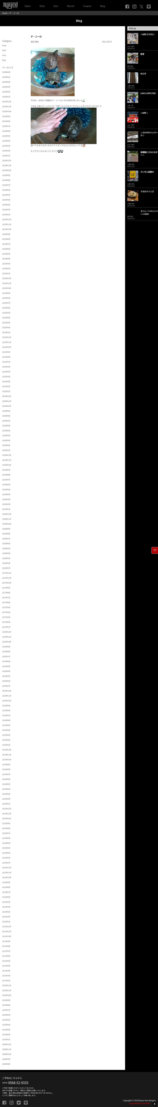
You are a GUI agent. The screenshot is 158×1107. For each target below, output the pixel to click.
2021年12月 (6, 337)
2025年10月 (6, 111)
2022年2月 (6, 327)
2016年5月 (6, 666)
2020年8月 (6, 416)
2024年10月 (6, 170)
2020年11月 (6, 401)
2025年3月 (6, 146)
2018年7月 (6, 538)
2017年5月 (6, 607)
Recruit (70, 6)
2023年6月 (6, 249)
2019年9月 (6, 470)
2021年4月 (6, 376)
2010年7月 (6, 1010)
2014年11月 (6, 755)
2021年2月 (6, 386)
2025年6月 (6, 131)
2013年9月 (6, 823)
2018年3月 (6, 558)
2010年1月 (6, 1039)
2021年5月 (6, 372)
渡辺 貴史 (35, 42)
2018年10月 (6, 524)
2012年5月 (6, 902)
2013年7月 (6, 833)
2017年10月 (6, 583)
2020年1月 (6, 450)
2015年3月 (6, 735)
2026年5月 (6, 77)
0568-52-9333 (18, 1082)
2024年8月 (6, 180)
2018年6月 (6, 543)
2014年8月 (6, 769)
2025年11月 (6, 106)
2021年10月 (6, 347)
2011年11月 (6, 931)
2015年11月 (6, 696)
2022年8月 (6, 298)
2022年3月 (6, 322)
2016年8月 (6, 651)
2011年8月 (6, 946)
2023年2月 (6, 268)
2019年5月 (6, 489)
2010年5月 (6, 1020)
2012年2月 (6, 917)
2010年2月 (6, 1034)
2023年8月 (6, 239)
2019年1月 (6, 509)
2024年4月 (6, 200)
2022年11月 (6, 283)
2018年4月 (6, 553)
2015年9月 (6, 705)
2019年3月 (6, 499)
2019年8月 (6, 475)
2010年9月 (6, 1000)
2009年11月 (6, 1049)
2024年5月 (6, 195)
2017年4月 (6, 612)
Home (5, 13)
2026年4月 (6, 82)
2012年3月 (6, 912)
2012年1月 (6, 921)
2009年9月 (6, 1059)
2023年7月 (6, 244)
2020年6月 (6, 426)
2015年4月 (6, 730)
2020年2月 (6, 445)
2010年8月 (6, 1005)
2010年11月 (6, 990)
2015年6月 (6, 720)
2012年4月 (6, 907)
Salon (28, 6)
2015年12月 (6, 691)
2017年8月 (6, 592)
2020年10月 (6, 406)
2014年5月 (6, 784)
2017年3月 (6, 617)
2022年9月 (6, 293)
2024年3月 (6, 205)
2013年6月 (6, 838)
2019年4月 (6, 494)
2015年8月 (6, 710)
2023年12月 (6, 219)
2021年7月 (6, 362)
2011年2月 (6, 975)
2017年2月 (6, 622)
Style (42, 6)
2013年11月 (6, 813)
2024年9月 (6, 175)
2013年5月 (6, 843)
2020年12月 (6, 396)
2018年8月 (6, 534)
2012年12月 (6, 867)
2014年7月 (6, 774)
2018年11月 (6, 519)
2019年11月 (6, 460)
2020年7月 (6, 421)
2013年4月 (6, 848)
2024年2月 (6, 209)
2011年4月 (6, 966)
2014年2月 (6, 799)
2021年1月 (6, 391)
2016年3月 (6, 676)
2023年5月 (6, 254)
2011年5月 (6, 961)
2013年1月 (6, 863)
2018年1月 (6, 568)
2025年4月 (6, 141)
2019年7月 (6, 480)
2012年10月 (6, 877)
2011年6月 (6, 956)
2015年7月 (6, 715)
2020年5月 (6, 430)
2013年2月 (6, 858)
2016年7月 (6, 656)
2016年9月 (6, 646)
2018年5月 (6, 548)
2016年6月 (6, 661)
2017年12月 (6, 573)
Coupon (87, 6)
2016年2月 (6, 681)
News (4, 45)
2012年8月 (6, 887)
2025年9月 (6, 116)
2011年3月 (6, 971)
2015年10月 (6, 700)
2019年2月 (6, 504)
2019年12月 (6, 455)
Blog (102, 6)
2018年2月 (6, 563)
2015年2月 (6, 740)
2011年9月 (6, 941)
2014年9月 (6, 764)
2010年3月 (6, 1029)
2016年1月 (6, 686)
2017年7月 (6, 597)
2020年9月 (6, 411)
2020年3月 (6, 440)
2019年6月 (6, 484)
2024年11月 (6, 165)
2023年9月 (6, 234)
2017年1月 (6, 627)
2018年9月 (6, 529)
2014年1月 (6, 804)
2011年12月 (6, 926)
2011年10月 (6, 936)
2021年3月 (6, 381)
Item (55, 6)
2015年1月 (6, 745)
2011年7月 (6, 951)
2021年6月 (6, 367)
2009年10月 (6, 1054)
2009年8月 (6, 1064)
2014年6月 (6, 779)
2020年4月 (6, 435)
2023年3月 (6, 263)
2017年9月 (6, 588)
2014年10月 (6, 759)
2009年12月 (6, 1044)
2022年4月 (6, 317)
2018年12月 (6, 514)
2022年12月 (6, 278)
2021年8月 (6, 357)
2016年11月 (6, 637)
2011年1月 (6, 980)
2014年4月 (6, 789)
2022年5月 (6, 313)
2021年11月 (6, 342)
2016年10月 (6, 642)
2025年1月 (6, 155)
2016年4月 (6, 671)
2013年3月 (6, 853)
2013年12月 (6, 809)
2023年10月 (6, 229)
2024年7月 (6, 185)
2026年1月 (6, 97)
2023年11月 (6, 224)
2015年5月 (6, 725)
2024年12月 (6, 160)
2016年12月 (6, 632)
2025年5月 (6, 136)
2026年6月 (6, 72)
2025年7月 (6, 126)
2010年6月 (6, 1015)
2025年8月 (6, 121)
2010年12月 (6, 985)
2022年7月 (6, 303)
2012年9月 (6, 882)
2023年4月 (6, 259)
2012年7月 (6, 892)
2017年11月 (6, 578)
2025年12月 (6, 101)
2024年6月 (6, 190)
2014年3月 (6, 794)
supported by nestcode (139, 1103)
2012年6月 (6, 897)
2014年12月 (6, 750)
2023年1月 (6, 273)
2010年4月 (6, 1025)
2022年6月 (6, 308)
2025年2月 (6, 151)
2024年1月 (6, 214)
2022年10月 (6, 288)
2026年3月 (6, 87)
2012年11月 (6, 872)
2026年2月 (6, 92)
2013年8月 (6, 828)
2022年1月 (6, 332)
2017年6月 (6, 602)
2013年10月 (6, 818)
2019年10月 (6, 465)
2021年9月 (6, 352)
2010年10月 (6, 995)
